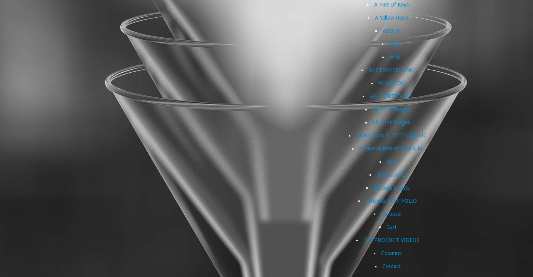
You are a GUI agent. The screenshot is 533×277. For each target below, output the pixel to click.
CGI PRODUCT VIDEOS (391, 240)
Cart (391, 227)
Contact (391, 266)
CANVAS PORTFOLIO (391, 201)
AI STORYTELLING (391, 70)
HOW (395, 44)
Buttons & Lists (391, 188)
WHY (395, 57)
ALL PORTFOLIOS (391, 96)
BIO (391, 162)
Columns (391, 253)
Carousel (391, 214)
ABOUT (391, 31)
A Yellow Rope (391, 18)
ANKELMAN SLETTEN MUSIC (391, 135)
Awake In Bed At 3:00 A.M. (391, 148)
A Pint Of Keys (391, 5)
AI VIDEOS (391, 83)
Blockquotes (391, 175)
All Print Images (391, 109)
